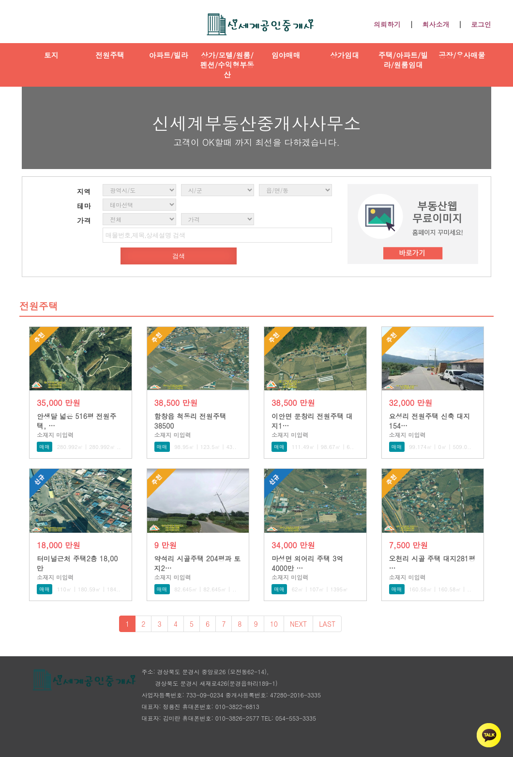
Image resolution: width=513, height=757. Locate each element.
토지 (51, 55)
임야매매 (286, 55)
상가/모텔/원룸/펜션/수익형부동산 (227, 64)
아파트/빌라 (168, 55)
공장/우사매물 (461, 55)
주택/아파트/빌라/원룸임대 (403, 60)
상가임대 (344, 55)
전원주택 (109, 55)
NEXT (298, 624)
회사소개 (436, 24)
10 (274, 624)
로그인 (481, 24)
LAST (327, 624)
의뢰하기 (387, 24)
